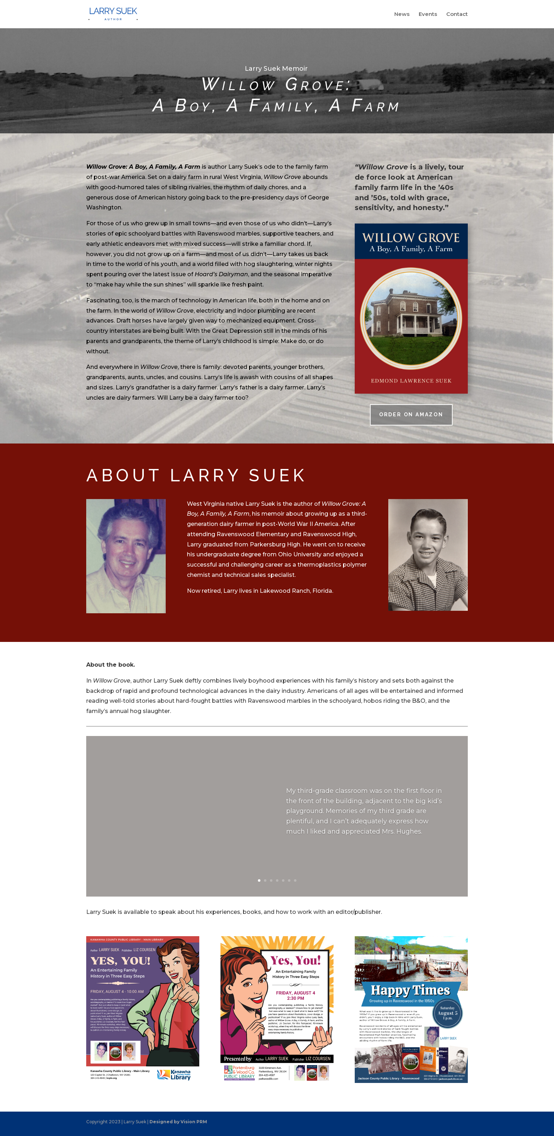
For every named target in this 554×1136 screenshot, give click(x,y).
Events (428, 14)
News (401, 14)
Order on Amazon (411, 414)
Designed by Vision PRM (178, 1121)
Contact (457, 14)
